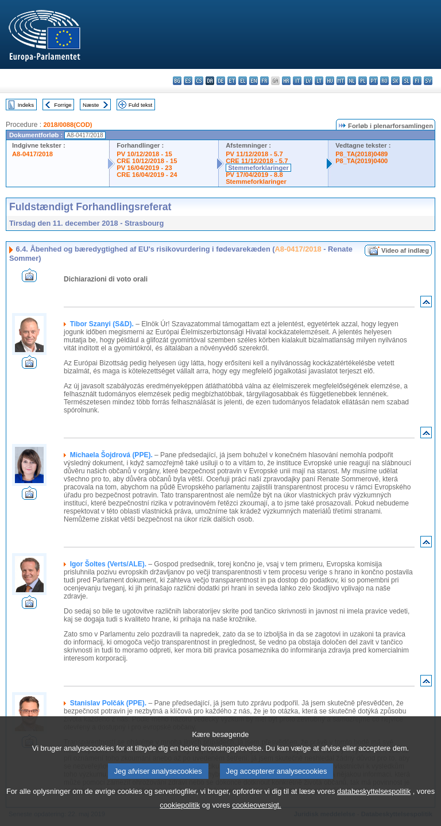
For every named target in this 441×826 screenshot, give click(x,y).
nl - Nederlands (351, 80)
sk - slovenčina (395, 80)
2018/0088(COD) (67, 124)
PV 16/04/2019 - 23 (144, 167)
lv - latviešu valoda (308, 80)
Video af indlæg (405, 250)
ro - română (384, 80)
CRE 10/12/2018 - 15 (147, 160)
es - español (188, 80)
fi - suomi (417, 80)
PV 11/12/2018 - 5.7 (254, 153)
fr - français (264, 80)
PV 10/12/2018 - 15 (144, 153)
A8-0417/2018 (32, 153)
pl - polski (362, 80)
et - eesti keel (231, 80)
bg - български (177, 80)
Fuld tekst (141, 105)
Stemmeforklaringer (258, 167)
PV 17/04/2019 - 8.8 (254, 174)
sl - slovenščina (406, 80)
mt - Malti (340, 80)
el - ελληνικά (242, 80)
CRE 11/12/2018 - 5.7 (257, 160)
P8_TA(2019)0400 (361, 160)
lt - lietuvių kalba (319, 80)
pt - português (373, 80)
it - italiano (297, 80)
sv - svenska (428, 80)
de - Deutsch (220, 80)
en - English (253, 80)
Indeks (26, 105)
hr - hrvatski (286, 80)
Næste (91, 105)
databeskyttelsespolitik (374, 808)
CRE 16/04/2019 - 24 (147, 174)
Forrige (62, 105)
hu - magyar (330, 80)
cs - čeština (199, 80)
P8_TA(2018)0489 (361, 153)
